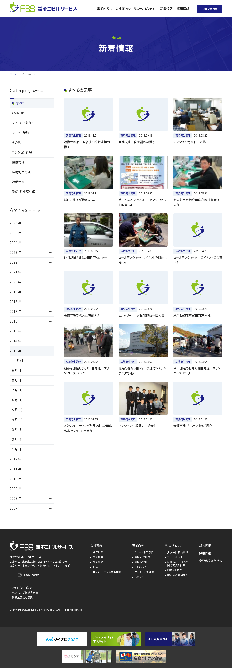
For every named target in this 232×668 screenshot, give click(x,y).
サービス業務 (20, 133)
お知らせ (18, 113)
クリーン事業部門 (23, 123)
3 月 (17, 429)
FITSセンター (142, 567)
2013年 (26, 74)
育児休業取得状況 (210, 561)
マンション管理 (22, 152)
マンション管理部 (144, 572)
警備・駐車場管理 (23, 192)
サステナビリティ (174, 546)
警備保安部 (141, 562)
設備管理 (18, 182)
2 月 (17, 439)
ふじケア (139, 577)
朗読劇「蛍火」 (175, 570)
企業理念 (98, 552)
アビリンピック (175, 557)
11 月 (18, 361)
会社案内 (96, 546)
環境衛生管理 (21, 172)
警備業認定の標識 (22, 597)
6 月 (17, 400)
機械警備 (18, 162)
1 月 (17, 449)
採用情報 (205, 553)
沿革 (95, 567)
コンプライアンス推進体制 (107, 572)
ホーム (13, 74)
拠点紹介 (98, 562)
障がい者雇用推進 (177, 575)
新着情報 (205, 546)
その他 (16, 142)
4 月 (17, 420)
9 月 (17, 370)
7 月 (17, 390)
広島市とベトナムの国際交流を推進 (177, 564)
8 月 (17, 380)
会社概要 (98, 557)
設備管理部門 (142, 557)
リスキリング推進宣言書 (25, 592)
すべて (20, 103)
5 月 (17, 410)
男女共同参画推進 (177, 552)
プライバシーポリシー (23, 587)
